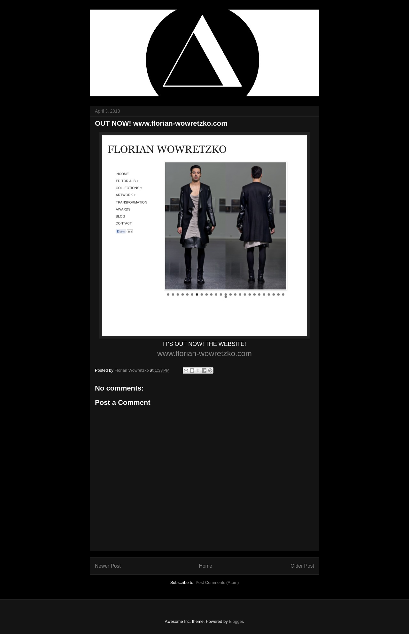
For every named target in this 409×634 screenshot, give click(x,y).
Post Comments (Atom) (217, 582)
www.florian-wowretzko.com (204, 353)
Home (205, 566)
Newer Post (108, 566)
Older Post (302, 566)
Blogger (236, 621)
